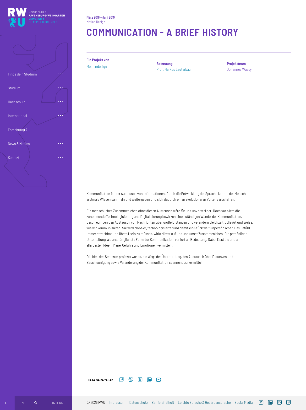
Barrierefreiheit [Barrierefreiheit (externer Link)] (163, 402)
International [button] (17, 115)
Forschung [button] (16, 129)
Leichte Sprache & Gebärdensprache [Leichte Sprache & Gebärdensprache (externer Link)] (204, 402)
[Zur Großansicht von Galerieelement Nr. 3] (259, 299)
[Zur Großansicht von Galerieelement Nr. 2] (189, 299)
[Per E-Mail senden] (158, 380)
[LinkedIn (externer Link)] (270, 402)
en (22, 402)
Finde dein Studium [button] (22, 74)
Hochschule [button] (16, 101)
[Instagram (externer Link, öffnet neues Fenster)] (261, 402)
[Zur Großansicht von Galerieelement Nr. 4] (119, 342)
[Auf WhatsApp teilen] (131, 380)
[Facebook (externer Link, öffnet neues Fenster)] (288, 402)
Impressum (117, 402)
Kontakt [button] (13, 157)
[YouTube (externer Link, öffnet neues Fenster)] (279, 402)
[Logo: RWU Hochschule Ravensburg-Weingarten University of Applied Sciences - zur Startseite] (36, 17)
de (7, 402)
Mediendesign (97, 66)
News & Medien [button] (19, 143)
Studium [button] (14, 88)
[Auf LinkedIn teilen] (149, 380)
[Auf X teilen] (140, 380)
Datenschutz (138, 402)
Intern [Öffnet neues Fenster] (57, 402)
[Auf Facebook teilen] (121, 380)
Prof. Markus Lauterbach (174, 69)
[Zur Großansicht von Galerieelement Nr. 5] (189, 342)
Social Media (244, 402)
